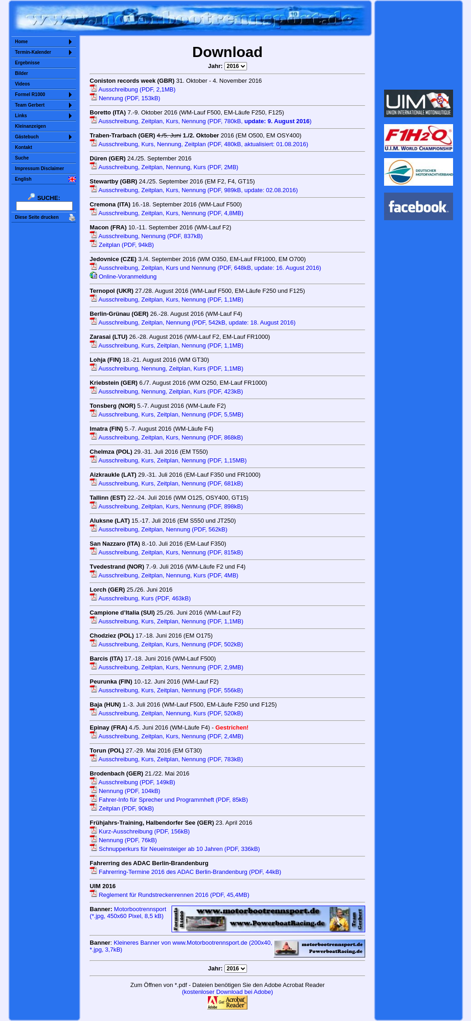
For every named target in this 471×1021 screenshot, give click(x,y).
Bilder (21, 73)
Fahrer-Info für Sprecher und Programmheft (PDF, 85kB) (169, 799)
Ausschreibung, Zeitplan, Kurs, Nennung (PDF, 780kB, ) (200, 121)
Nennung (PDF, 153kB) (125, 98)
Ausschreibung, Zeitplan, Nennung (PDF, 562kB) (158, 529)
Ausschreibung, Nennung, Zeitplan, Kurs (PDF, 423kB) (166, 391)
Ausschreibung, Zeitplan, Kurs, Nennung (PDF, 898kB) (166, 506)
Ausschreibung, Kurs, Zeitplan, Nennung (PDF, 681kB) (166, 483)
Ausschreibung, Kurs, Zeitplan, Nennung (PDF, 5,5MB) (166, 414)
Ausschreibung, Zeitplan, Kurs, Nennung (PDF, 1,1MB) (166, 299)
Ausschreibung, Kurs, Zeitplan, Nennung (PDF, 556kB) (166, 690)
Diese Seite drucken (37, 217)
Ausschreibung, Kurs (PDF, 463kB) (140, 598)
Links (21, 115)
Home (21, 41)
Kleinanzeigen (30, 126)
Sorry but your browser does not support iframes (418, 45)
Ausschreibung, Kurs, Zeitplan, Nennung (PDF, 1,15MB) (168, 460)
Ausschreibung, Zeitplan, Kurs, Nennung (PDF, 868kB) (166, 437)
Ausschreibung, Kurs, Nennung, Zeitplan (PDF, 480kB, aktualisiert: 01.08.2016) (199, 144)
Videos (22, 83)
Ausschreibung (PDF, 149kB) (132, 782)
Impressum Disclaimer (39, 168)
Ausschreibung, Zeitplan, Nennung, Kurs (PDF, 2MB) (164, 167)
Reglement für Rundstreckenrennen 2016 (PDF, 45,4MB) (169, 894)
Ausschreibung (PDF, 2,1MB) (133, 89)
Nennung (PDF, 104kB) (125, 790)
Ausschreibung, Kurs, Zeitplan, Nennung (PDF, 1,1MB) (166, 345)
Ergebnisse (27, 62)
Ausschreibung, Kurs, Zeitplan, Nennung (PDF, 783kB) (166, 759)
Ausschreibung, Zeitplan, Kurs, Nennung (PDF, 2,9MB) (166, 667)
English (23, 179)
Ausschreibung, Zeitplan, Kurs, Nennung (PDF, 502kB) (166, 644)
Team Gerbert (30, 105)
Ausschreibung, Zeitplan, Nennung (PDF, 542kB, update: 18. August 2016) (192, 322)
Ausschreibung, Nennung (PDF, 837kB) (146, 236)
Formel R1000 (30, 94)
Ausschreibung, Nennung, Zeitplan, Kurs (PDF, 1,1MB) (166, 368)
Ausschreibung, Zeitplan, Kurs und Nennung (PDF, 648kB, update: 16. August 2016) (205, 267)
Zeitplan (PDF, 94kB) (122, 244)
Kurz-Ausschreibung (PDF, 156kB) (140, 831)
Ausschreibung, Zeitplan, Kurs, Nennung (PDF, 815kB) (166, 552)
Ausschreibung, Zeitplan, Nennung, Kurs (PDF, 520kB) (166, 713)
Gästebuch (27, 136)
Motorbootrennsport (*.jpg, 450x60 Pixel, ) (128, 912)
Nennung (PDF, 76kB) (123, 840)
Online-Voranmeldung (123, 276)
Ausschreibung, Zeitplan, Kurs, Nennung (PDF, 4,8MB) (166, 213)
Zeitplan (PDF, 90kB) (122, 808)
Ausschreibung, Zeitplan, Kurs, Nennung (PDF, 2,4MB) (166, 736)
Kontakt (23, 147)
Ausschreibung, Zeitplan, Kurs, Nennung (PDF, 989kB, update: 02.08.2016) (194, 190)
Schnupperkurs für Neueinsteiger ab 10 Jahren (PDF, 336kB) (175, 848)
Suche (22, 157)
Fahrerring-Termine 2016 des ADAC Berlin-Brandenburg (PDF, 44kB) (185, 871)
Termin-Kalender (33, 52)
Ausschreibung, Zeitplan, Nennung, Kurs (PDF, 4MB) (164, 575)
